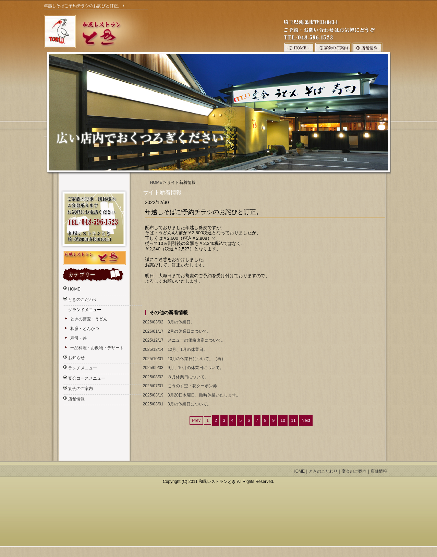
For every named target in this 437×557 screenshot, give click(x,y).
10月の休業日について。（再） (184, 359)
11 (293, 420)
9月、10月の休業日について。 (183, 367)
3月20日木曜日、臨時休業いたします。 (191, 395)
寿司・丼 (78, 338)
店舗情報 (76, 398)
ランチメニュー (82, 368)
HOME (156, 182)
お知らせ (76, 357)
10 (283, 420)
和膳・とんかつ (84, 328)
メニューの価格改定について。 (183, 340)
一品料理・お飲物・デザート (97, 347)
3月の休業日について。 (176, 404)
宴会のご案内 (80, 388)
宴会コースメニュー (86, 378)
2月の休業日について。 (176, 331)
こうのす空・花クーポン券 (179, 386)
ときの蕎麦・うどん (88, 319)
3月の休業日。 (168, 322)
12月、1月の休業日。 (174, 349)
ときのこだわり (82, 299)
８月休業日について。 (175, 377)
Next (306, 420)
